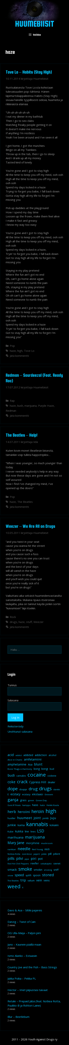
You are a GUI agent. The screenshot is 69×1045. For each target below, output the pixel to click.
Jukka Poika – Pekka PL (22, 978)
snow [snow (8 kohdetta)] (10, 875)
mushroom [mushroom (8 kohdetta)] (47, 843)
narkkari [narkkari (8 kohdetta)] (12, 849)
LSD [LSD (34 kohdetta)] (40, 831)
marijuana (30, 405)
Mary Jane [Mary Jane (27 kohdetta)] (16, 842)
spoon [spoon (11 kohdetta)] (36, 875)
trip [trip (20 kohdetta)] (23, 880)
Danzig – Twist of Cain (22, 922)
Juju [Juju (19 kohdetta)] (53, 818)
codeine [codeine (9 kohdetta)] (51, 775)
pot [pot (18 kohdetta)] (40, 858)
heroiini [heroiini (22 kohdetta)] (24, 811)
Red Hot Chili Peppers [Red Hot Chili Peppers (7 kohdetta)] (18, 863)
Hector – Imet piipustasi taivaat (28, 990)
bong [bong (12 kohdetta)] (37, 768)
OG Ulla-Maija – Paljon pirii (24, 933)
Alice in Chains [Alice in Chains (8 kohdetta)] (15, 759)
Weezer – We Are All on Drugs (30, 526)
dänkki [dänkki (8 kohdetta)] (56, 789)
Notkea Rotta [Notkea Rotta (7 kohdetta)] (14, 854)
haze (13, 351)
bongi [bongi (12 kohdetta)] (44, 768)
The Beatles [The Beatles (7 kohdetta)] (13, 880)
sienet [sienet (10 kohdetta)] (56, 863)
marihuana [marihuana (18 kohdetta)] (15, 837)
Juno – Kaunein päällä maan (24, 944)
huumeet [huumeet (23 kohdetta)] (24, 817)
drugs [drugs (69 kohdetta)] (45, 788)
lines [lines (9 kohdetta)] (33, 831)
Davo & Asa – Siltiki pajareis (25, 910)
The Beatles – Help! (22, 435)
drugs (13, 622)
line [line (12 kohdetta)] (27, 831)
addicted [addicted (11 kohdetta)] (28, 755)
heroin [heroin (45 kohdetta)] (37, 811)
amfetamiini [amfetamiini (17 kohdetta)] (33, 759)
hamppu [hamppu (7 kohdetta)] (26, 805)
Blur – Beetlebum (18, 1017)
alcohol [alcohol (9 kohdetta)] (52, 755)
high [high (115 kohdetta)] (51, 811)
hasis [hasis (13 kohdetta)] (35, 805)
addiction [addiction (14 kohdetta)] (41, 755)
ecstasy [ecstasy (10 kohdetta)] (26, 794)
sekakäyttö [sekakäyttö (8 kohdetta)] (46, 863)
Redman (11, 410)
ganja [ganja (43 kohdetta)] (13, 799)
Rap (12, 400)
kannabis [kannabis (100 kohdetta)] (37, 824)
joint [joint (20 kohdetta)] (37, 818)
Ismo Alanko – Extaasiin (22, 956)
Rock (13, 617)
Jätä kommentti (19, 356)
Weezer (38, 622)
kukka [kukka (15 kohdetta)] (19, 831)
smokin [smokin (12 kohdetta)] (38, 869)
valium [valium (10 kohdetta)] (31, 880)
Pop (12, 346)
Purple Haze (46, 405)
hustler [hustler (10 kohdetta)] (11, 818)
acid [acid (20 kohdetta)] (11, 755)
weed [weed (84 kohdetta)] (14, 886)
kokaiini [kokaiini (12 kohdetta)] (54, 825)
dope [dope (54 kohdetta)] (13, 788)
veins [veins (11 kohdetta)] (47, 880)
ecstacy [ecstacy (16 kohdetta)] (15, 794)
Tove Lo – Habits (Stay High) (29, 72)
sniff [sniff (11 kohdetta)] (56, 869)
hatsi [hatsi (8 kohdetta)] (42, 805)
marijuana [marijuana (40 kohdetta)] (35, 837)
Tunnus (12, 685)
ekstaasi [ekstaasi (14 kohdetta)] (37, 794)
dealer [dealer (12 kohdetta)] (51, 782)
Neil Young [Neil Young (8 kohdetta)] (37, 849)
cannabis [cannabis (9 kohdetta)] (21, 775)
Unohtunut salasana (20, 731)
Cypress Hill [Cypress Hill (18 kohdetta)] (37, 782)
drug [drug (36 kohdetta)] (33, 788)
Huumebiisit (34, 23)
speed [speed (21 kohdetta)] (19, 875)
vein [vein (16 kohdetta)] (39, 880)
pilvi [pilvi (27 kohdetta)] (19, 858)
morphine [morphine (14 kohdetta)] (32, 843)
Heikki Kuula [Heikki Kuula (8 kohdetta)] (53, 805)
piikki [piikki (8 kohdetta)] (44, 854)
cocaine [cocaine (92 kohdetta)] (36, 774)
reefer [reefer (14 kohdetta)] (34, 863)
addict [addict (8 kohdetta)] (18, 755)
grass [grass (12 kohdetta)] (23, 800)
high (19, 351)
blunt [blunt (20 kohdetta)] (38, 764)
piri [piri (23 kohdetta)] (33, 858)
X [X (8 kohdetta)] (22, 887)
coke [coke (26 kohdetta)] (11, 781)
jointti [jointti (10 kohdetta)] (46, 818)
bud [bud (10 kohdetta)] (52, 768)
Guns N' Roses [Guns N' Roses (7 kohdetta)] (14, 805)
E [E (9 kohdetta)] (8, 794)
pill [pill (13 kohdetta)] (50, 854)
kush (20, 405)
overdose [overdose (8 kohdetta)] (27, 854)
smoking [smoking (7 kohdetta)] (48, 870)
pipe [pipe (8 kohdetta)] (27, 859)
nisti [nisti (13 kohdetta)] (47, 849)
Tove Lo (29, 351)
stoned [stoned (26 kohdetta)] (48, 874)
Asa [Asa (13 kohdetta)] (30, 764)
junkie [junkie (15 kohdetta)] (12, 825)
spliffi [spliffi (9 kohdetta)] (28, 875)
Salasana (13, 700)
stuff (29, 622)
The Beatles (25, 502)
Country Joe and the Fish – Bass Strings (32, 967)
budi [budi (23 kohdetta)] (11, 775)
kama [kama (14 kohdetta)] (21, 825)
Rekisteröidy (16, 726)
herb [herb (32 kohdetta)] (12, 811)
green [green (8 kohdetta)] (31, 800)
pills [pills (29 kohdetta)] (11, 858)
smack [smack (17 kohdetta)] (12, 869)
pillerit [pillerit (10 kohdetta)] (56, 854)
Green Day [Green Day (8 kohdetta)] (41, 800)
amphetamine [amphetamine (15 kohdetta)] (17, 764)
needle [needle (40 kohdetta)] (24, 848)
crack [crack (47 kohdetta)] (22, 782)
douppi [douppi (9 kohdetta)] (23, 789)
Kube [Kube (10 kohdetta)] (10, 831)
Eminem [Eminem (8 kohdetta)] (49, 794)
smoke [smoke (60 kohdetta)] (25, 869)
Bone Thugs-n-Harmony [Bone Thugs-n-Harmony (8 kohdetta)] (20, 769)
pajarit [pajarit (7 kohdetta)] (36, 854)
